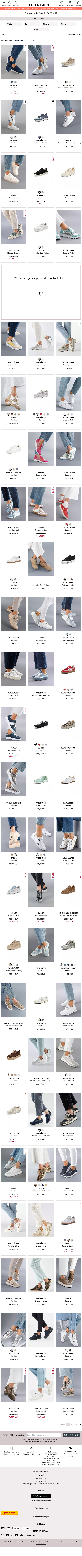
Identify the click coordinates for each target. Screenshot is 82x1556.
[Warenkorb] (78, 3)
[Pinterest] (21, 1535)
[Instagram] (12, 1535)
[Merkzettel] (61, 3)
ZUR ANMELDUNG (71, 1435)
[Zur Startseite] (39, 5)
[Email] (2, 1535)
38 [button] (4, 34)
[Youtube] (16, 1535)
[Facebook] (7, 1535)
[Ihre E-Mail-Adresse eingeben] (43, 1435)
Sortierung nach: (6, 41)
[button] (41, 18)
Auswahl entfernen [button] (74, 34)
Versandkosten (41, 1544)
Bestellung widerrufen (41, 1496)
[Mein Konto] (15, 3)
